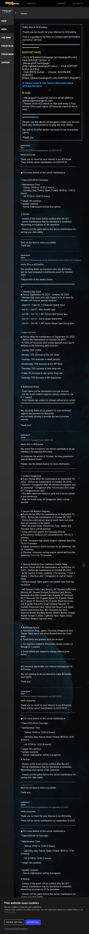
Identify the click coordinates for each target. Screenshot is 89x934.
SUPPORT (61, 3)
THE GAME (6, 37)
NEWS (4, 29)
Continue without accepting (15, 929)
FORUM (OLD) (7, 46)
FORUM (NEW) (7, 54)
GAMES (30, 3)
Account (76, 3)
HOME (3, 21)
